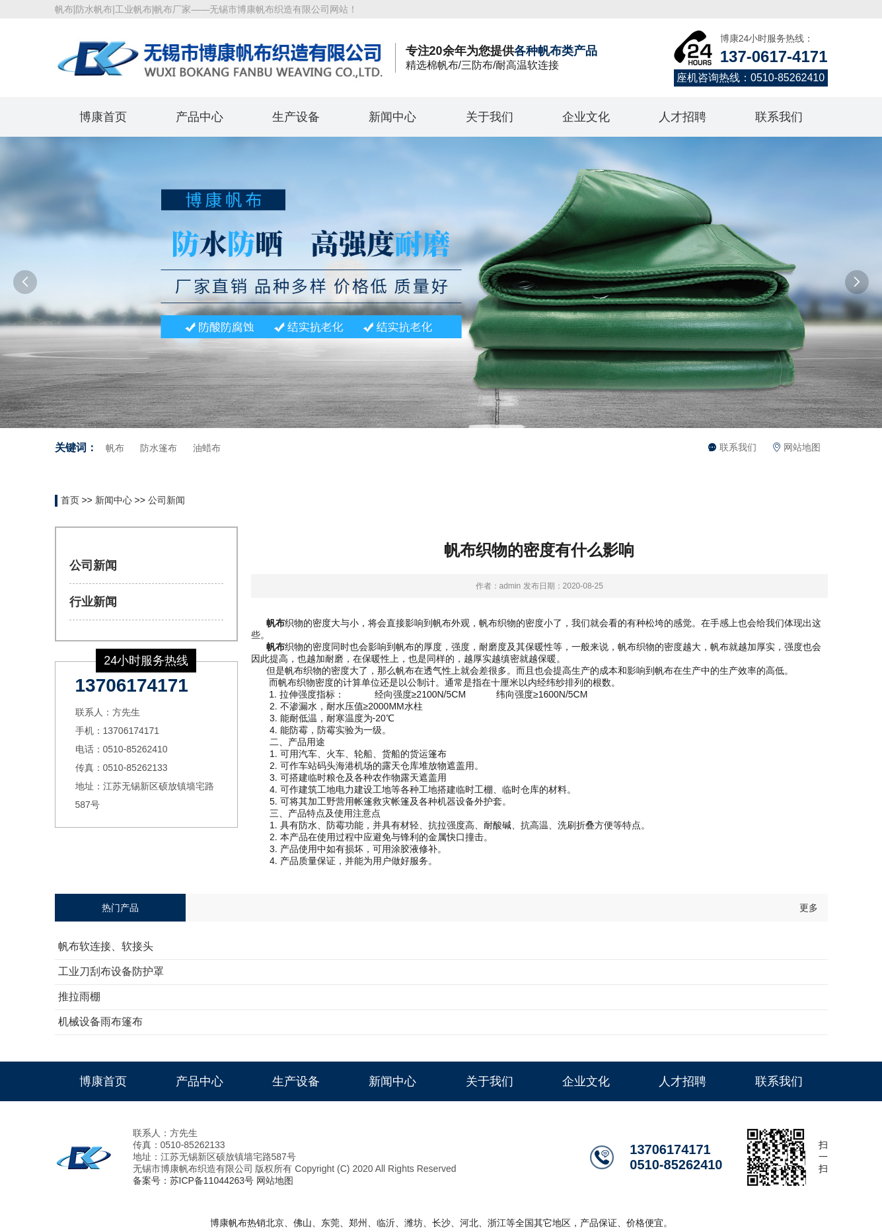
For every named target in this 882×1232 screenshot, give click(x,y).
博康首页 (103, 117)
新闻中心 (392, 117)
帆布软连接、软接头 (105, 946)
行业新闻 (93, 601)
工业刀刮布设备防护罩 (111, 971)
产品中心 (199, 117)
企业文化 (586, 117)
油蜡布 (207, 448)
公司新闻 (166, 500)
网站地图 (796, 447)
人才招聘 (682, 117)
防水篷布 (158, 448)
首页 (70, 500)
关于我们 (489, 117)
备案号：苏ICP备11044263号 (193, 1180)
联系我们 (779, 117)
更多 (808, 907)
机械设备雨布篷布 (100, 1021)
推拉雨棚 (79, 996)
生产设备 (296, 117)
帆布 (115, 448)
